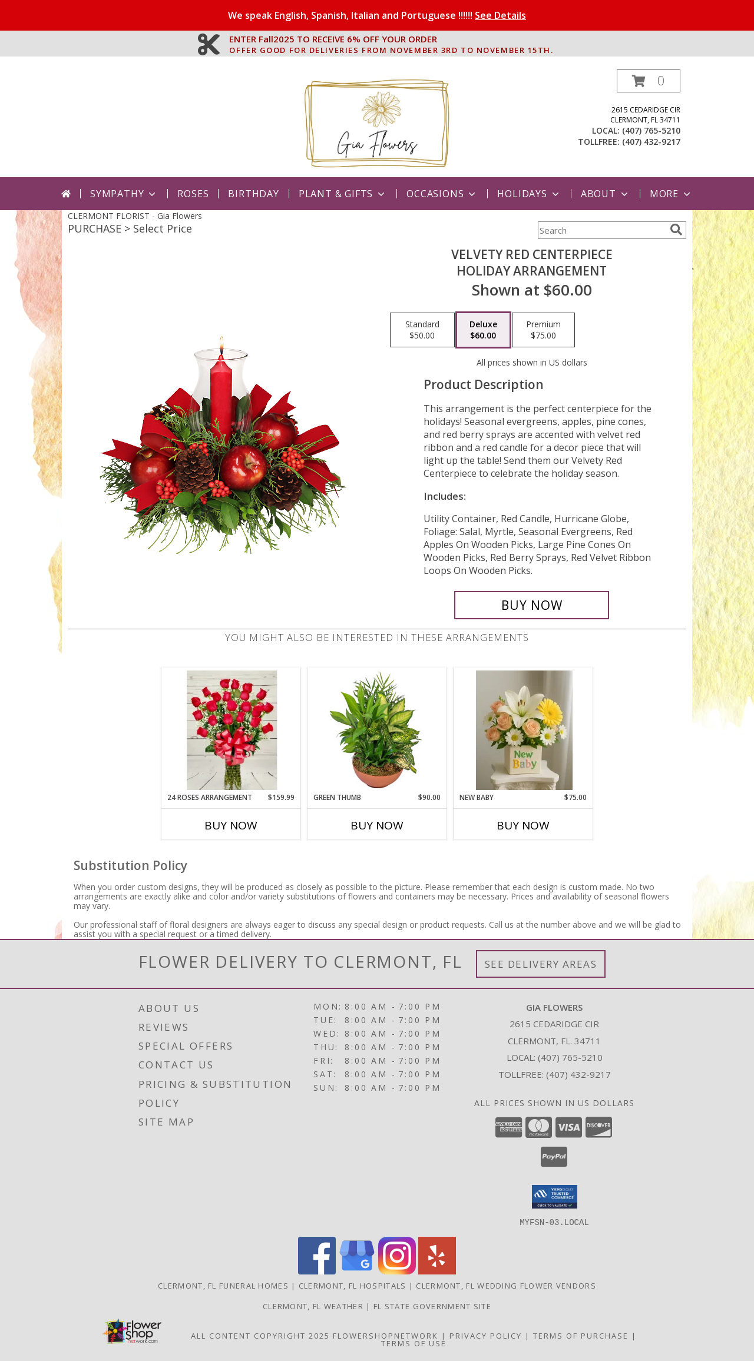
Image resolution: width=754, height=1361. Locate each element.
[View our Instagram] (397, 1270)
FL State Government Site (432, 1305)
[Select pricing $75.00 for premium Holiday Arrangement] (543, 330)
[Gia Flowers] (377, 123)
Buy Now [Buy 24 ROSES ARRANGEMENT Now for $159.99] (230, 825)
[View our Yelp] (437, 1270)
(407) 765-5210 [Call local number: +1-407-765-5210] (651, 130)
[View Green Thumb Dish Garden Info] (377, 729)
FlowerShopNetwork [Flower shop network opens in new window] (385, 1335)
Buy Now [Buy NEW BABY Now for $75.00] (523, 825)
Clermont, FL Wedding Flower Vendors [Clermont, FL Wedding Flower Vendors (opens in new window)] (506, 1285)
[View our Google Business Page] (357, 1270)
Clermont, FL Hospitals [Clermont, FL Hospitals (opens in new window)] (352, 1285)
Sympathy (124, 193)
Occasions (442, 193)
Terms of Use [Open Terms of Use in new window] (414, 1342)
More (671, 193)
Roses (193, 193)
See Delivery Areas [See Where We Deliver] (541, 964)
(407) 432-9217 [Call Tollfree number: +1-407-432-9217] (578, 1074)
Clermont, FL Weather (313, 1305)
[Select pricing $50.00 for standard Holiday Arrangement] (422, 330)
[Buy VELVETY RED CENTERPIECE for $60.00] (531, 605)
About (605, 193)
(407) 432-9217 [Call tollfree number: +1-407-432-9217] (651, 141)
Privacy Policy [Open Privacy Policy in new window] (485, 1335)
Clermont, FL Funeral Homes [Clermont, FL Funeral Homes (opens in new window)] (223, 1285)
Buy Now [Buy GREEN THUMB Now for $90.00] (377, 825)
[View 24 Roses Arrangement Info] (231, 730)
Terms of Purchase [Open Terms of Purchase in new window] (581, 1335)
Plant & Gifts (343, 193)
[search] (676, 229)
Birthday (253, 193)
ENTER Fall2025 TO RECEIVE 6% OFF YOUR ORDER (391, 39)
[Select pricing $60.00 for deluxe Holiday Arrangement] (483, 330)
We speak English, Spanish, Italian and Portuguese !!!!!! (377, 15)
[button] (648, 80)
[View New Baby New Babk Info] (523, 730)
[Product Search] (601, 230)
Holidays (529, 193)
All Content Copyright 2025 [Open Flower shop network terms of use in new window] (260, 1335)
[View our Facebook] (317, 1270)
